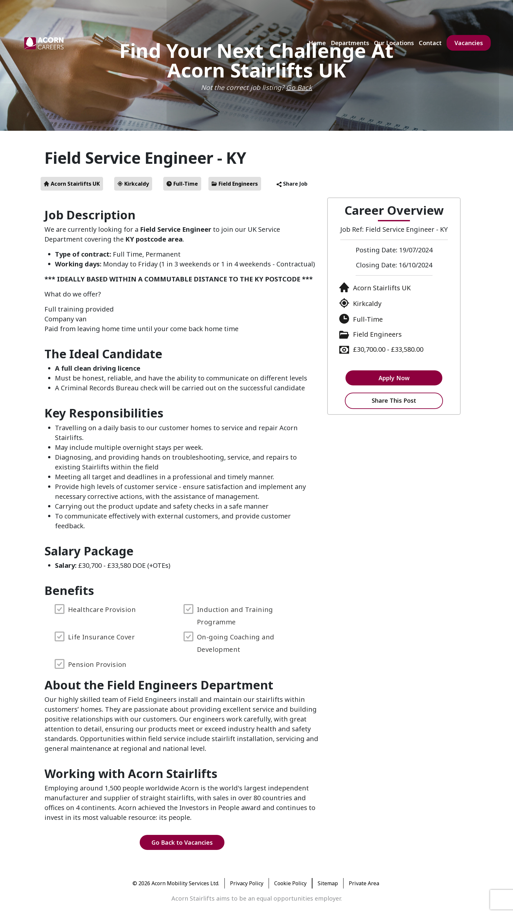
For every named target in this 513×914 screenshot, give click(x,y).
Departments (350, 43)
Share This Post (394, 400)
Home (317, 43)
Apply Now (394, 378)
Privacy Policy (246, 883)
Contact (430, 43)
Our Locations (394, 43)
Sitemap (328, 883)
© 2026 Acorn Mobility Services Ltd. (176, 883)
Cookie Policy (290, 883)
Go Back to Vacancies (182, 842)
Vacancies (468, 43)
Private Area (364, 883)
